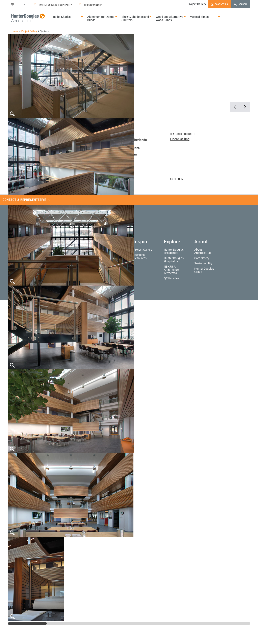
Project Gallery (196, 4)
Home (15, 31)
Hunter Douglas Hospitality (53, 4)
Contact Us (219, 4)
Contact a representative (27, 199)
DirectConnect (90, 4)
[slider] (27, 623)
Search (240, 4)
